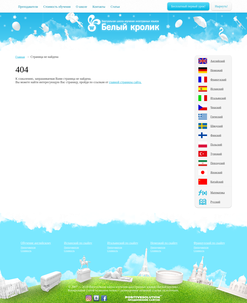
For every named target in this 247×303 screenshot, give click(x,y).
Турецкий (216, 153)
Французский (218, 79)
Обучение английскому (36, 242)
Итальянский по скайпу (122, 242)
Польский (216, 144)
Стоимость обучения (57, 6)
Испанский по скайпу (78, 242)
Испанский (217, 88)
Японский (216, 172)
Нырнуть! (221, 6)
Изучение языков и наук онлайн (123, 23)
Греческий (217, 116)
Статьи (115, 6)
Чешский (216, 107)
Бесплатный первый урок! (188, 6)
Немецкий (216, 70)
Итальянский (218, 98)
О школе (81, 6)
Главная (20, 56)
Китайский (217, 181)
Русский (215, 201)
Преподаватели (28, 6)
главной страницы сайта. (125, 82)
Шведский (217, 126)
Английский (218, 60)
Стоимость (26, 250)
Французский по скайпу (209, 242)
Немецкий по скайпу (164, 242)
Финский (216, 135)
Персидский (218, 163)
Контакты (98, 6)
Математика (218, 192)
